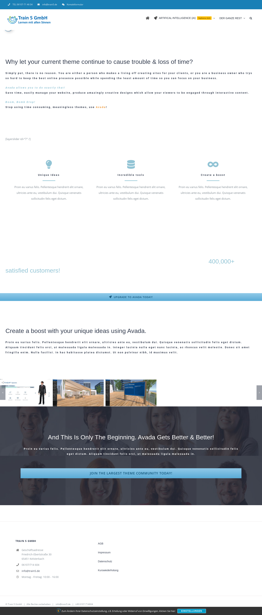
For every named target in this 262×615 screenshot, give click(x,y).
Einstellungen (191, 611)
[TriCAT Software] (25, 392)
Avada (100, 107)
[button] (251, 17)
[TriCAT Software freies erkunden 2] (131, 392)
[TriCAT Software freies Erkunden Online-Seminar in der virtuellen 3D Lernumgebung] (78, 392)
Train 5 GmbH (15, 604)
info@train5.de (31, 571)
